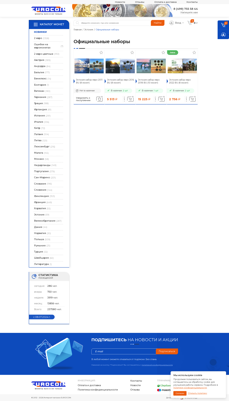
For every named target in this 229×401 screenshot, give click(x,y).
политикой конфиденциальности (157, 365)
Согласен (180, 393)
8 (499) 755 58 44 (186, 9)
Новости (120, 2)
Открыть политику (197, 393)
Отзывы (139, 2)
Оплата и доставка (165, 2)
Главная (78, 29)
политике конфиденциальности (190, 387)
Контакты (192, 2)
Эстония (88, 29)
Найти (158, 22)
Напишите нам (189, 12)
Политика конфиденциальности (98, 389)
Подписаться (167, 351)
